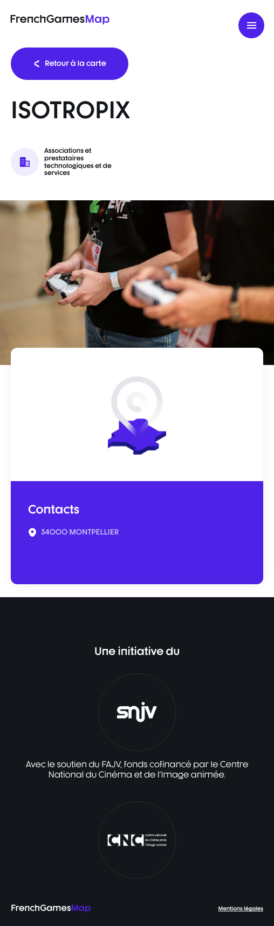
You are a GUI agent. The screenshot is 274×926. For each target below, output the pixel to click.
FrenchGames (59, 18)
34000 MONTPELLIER (80, 532)
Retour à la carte (69, 63)
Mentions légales (240, 908)
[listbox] (137, 282)
